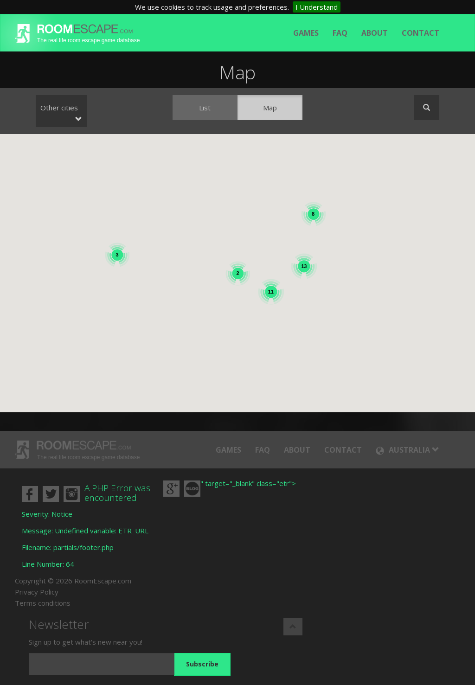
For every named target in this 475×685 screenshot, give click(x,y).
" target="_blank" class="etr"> (248, 483)
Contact (420, 33)
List (205, 107)
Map (270, 107)
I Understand (316, 7)
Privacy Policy (36, 591)
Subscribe (202, 663)
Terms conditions (43, 603)
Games (306, 33)
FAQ (340, 33)
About (374, 33)
